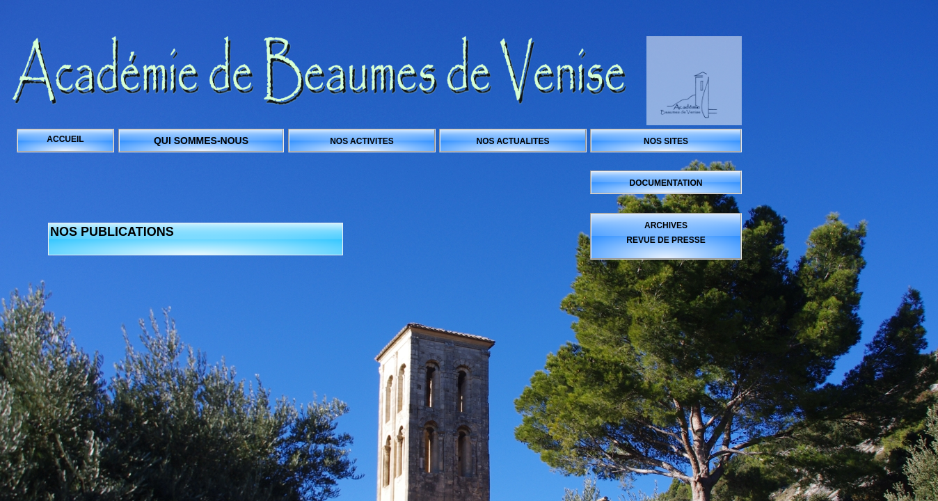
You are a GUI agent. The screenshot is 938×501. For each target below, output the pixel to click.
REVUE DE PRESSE (665, 240)
